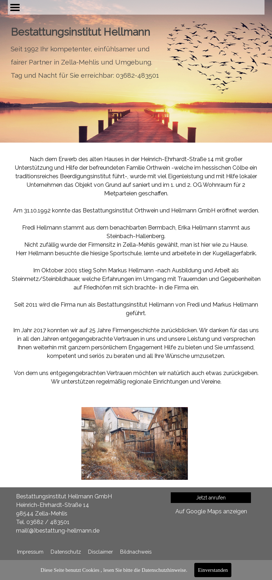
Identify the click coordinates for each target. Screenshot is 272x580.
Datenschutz (66, 552)
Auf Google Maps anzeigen (211, 511)
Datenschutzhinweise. (164, 570)
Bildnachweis (136, 552)
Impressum (30, 552)
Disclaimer (100, 552)
